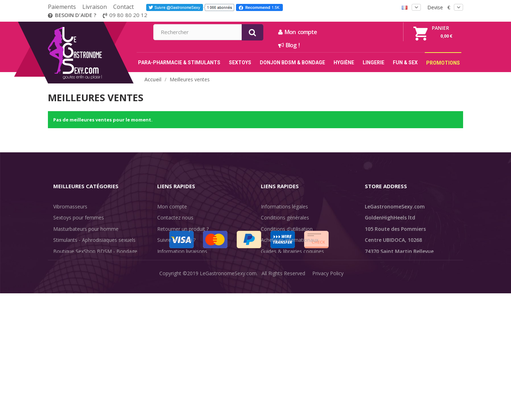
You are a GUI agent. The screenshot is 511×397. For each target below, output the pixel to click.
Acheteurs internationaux (289, 239)
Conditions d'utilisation (287, 228)
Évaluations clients (282, 262)
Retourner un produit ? (183, 228)
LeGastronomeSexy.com (228, 386)
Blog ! (365, 45)
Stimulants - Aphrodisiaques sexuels (94, 239)
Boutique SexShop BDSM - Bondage (95, 251)
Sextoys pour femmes (78, 217)
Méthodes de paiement (184, 273)
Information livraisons (182, 251)
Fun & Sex (65, 296)
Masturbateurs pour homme (86, 228)
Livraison (94, 7)
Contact (123, 7)
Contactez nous (175, 217)
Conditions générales (285, 217)
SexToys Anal (68, 262)
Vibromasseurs (70, 206)
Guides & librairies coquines (292, 251)
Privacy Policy (328, 386)
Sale (62, 307)
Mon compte (374, 32)
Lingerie (62, 273)
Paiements (62, 7)
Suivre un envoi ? (176, 239)
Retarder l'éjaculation (77, 284)
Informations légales (284, 206)
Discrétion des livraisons (185, 262)
